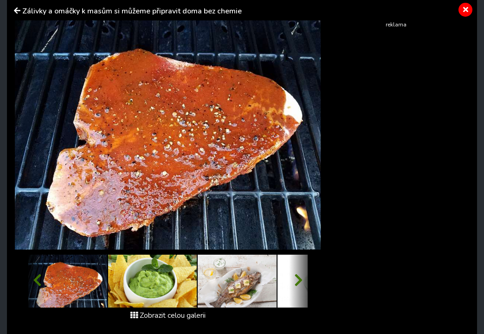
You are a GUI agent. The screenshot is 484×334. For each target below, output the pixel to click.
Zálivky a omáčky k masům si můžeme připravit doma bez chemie (132, 11)
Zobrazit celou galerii (168, 315)
